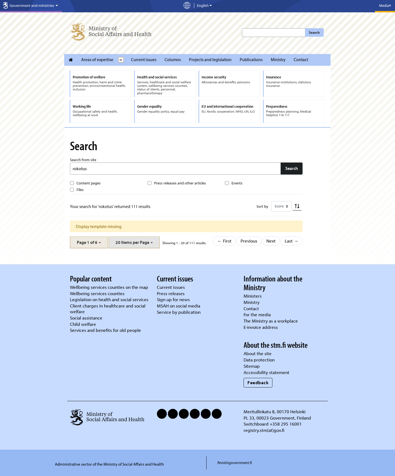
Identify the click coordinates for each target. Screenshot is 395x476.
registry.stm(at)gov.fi (265, 430)
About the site (258, 353)
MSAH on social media (178, 306)
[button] (89, 242)
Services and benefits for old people (105, 330)
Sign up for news (173, 299)
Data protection (259, 360)
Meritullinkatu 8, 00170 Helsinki (275, 411)
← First (224, 241)
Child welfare (83, 324)
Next (271, 241)
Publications (251, 59)
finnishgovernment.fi (235, 462)
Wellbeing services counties (97, 293)
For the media (257, 314)
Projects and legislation (210, 59)
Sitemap (252, 366)
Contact (301, 59)
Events (237, 183)
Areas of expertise (97, 59)
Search (314, 32)
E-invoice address (261, 327)
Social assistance (86, 318)
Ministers (253, 296)
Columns (173, 59)
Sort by (262, 206)
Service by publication (179, 312)
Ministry (278, 59)
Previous (249, 241)
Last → (291, 241)
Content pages (89, 183)
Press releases (171, 293)
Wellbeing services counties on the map (109, 287)
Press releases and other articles (180, 183)
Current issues (143, 59)
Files (80, 190)
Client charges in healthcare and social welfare (107, 308)
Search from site (83, 160)
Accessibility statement (266, 372)
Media (385, 5)
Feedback (258, 382)
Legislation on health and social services (109, 299)
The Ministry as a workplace (271, 321)
